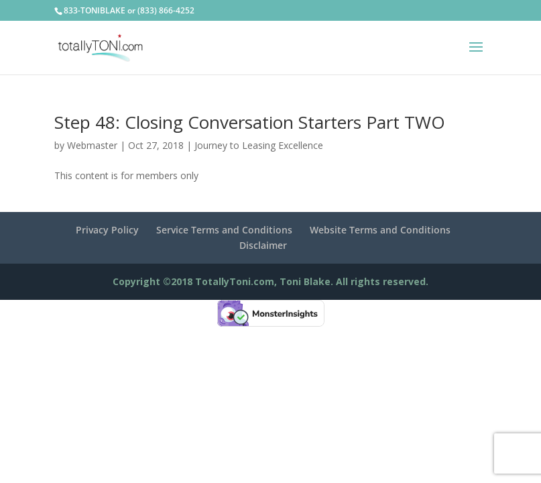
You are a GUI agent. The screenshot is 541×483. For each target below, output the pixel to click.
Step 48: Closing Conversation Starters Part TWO (249, 122)
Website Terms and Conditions (380, 229)
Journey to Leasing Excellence (258, 145)
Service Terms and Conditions (224, 229)
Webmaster (92, 145)
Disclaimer (263, 245)
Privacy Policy (107, 229)
